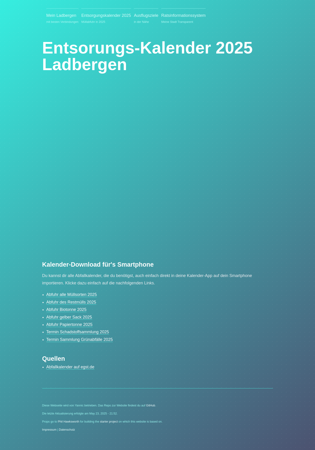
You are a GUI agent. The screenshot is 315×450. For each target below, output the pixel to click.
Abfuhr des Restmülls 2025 (71, 302)
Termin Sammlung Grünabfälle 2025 (79, 339)
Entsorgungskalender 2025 (106, 18)
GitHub (150, 405)
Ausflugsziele (146, 18)
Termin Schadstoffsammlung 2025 (77, 332)
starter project (109, 421)
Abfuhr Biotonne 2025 (66, 309)
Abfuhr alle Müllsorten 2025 (71, 294)
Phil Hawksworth (68, 421)
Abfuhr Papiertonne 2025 (69, 324)
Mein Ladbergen (62, 18)
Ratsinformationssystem (183, 18)
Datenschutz (67, 429)
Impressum (49, 429)
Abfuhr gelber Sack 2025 (69, 317)
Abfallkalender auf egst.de (70, 367)
